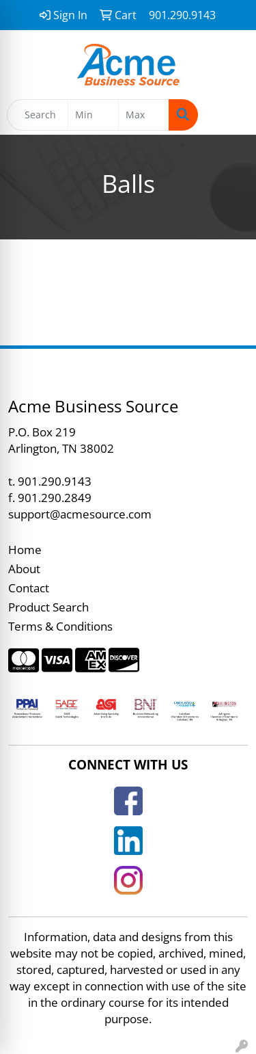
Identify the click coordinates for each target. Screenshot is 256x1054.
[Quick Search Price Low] (93, 115)
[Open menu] (228, 115)
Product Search (48, 606)
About (24, 568)
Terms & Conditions (60, 626)
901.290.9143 (54, 481)
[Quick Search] (37, 115)
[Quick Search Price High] (143, 115)
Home (25, 549)
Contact (28, 587)
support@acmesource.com (80, 513)
